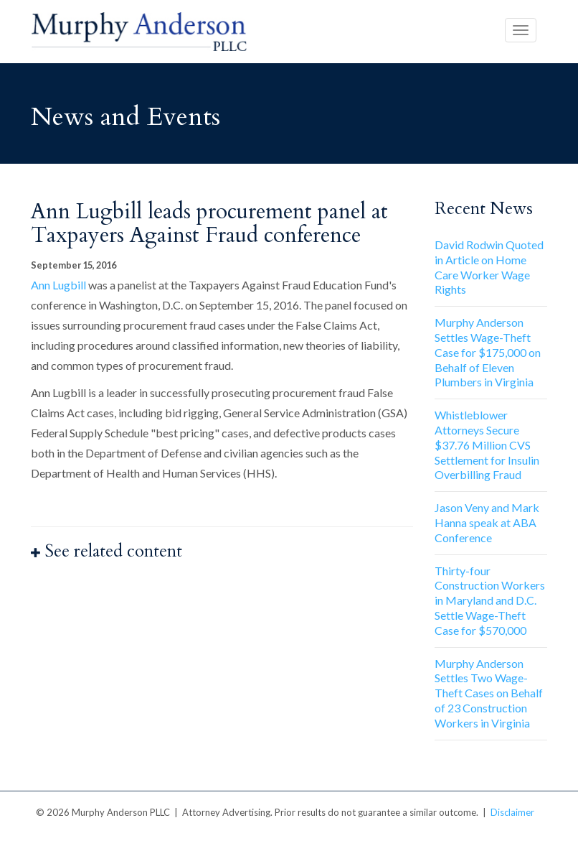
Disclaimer (512, 812)
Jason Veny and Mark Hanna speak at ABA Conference (487, 522)
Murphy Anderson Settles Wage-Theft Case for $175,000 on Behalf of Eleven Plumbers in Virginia (488, 352)
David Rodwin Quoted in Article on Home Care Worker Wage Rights (489, 267)
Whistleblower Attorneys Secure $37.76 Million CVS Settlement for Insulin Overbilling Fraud (487, 444)
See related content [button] (106, 551)
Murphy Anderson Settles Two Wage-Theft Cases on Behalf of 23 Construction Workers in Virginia (489, 693)
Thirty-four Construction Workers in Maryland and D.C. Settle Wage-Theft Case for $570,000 (490, 600)
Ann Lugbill (58, 285)
